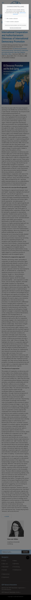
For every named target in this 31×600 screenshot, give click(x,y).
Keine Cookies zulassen (12, 21)
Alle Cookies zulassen (11, 18)
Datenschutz (22, 12)
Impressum (15, 14)
